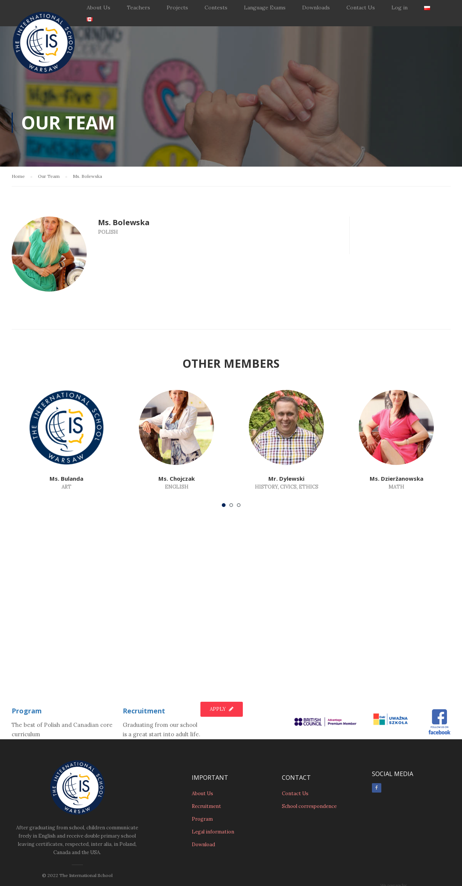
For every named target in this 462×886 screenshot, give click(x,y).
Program (27, 675)
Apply (221, 673)
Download (203, 809)
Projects (177, 7)
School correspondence (309, 770)
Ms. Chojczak (176, 478)
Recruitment (144, 675)
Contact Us (360, 7)
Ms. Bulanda (66, 478)
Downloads (316, 7)
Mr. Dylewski (286, 478)
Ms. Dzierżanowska (396, 478)
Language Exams (265, 7)
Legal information (213, 796)
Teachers (138, 7)
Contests (216, 7)
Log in (399, 7)
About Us (98, 7)
